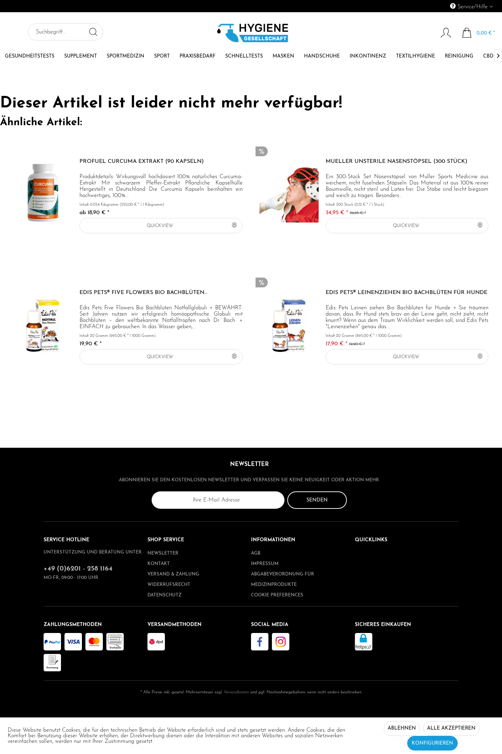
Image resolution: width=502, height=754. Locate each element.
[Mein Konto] (442, 33)
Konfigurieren (432, 743)
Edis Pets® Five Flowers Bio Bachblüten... (143, 292)
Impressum (265, 563)
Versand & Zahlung (173, 574)
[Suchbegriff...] (65, 31)
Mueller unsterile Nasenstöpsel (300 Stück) (396, 161)
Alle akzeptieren (451, 728)
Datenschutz (164, 595)
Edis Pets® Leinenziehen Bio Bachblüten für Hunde (406, 292)
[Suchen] (93, 32)
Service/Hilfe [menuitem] (469, 6)
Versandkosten (236, 692)
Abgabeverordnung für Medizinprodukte (282, 579)
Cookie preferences (277, 595)
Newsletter (162, 553)
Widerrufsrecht (168, 584)
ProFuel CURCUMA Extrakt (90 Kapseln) (141, 161)
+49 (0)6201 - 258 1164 (78, 569)
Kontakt (158, 563)
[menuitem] (439, 6)
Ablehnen (402, 728)
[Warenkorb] (479, 32)
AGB (255, 553)
